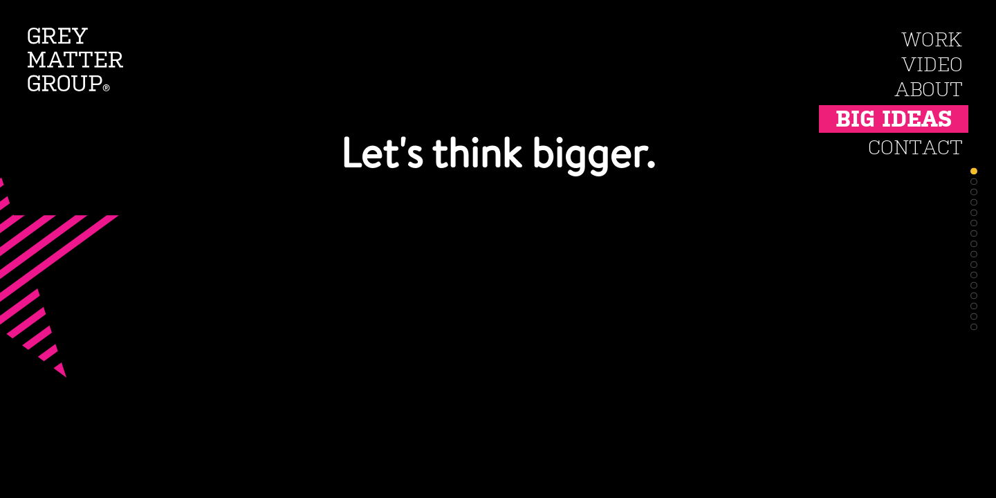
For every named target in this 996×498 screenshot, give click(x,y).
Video (932, 64)
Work (932, 39)
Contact (915, 147)
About (928, 89)
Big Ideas (894, 119)
